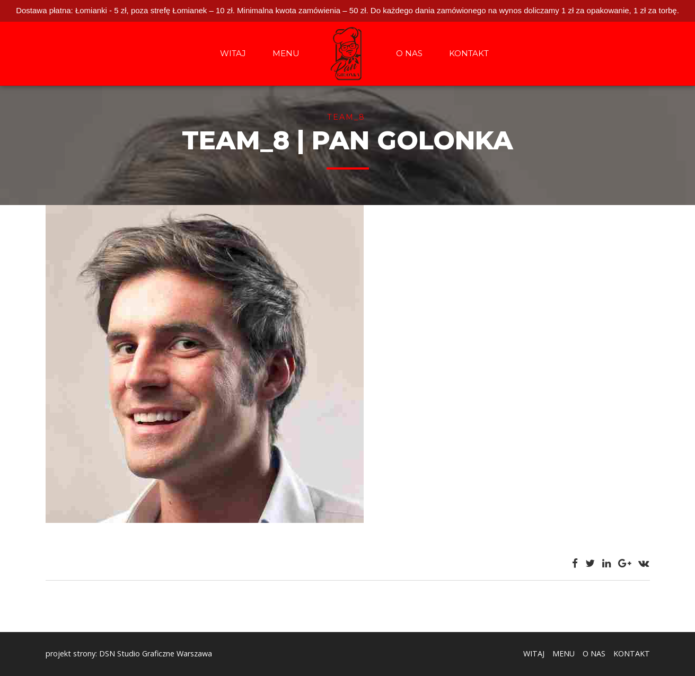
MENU (286, 53)
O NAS (409, 53)
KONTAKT (469, 53)
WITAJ (233, 53)
